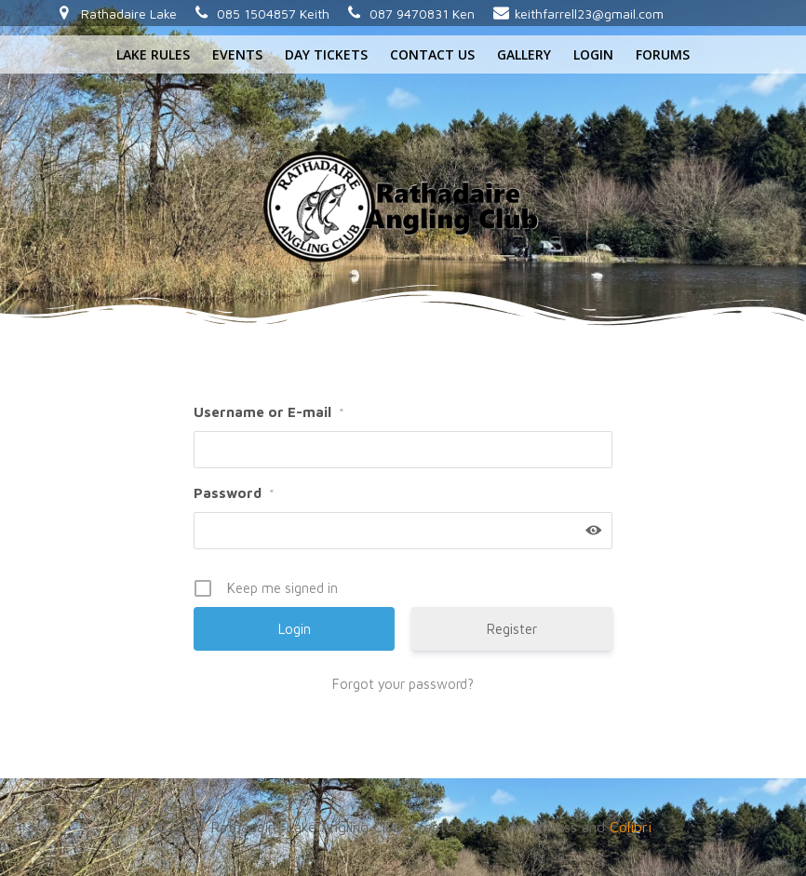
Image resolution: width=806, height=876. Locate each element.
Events (237, 54)
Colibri (631, 826)
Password (234, 493)
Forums (663, 54)
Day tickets (326, 54)
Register (512, 629)
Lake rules (153, 54)
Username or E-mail (269, 412)
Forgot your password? (403, 684)
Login (593, 54)
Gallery (524, 54)
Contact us (432, 54)
